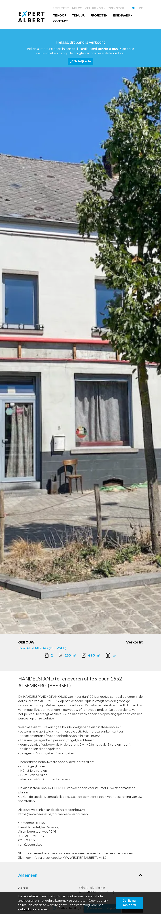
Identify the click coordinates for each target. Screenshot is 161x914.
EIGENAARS (121, 15)
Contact (60, 21)
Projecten (98, 15)
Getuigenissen (95, 8)
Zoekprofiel (117, 8)
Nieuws (77, 8)
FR (141, 8)
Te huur (78, 15)
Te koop (59, 15)
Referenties (61, 8)
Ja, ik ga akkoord (129, 903)
